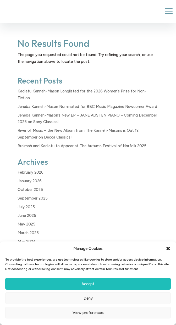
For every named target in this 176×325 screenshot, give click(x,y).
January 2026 (30, 181)
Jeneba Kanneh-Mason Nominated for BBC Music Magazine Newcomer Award (87, 106)
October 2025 (30, 189)
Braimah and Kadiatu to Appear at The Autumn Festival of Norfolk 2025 (82, 146)
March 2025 (28, 232)
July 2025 (26, 207)
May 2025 (26, 224)
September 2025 (33, 198)
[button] (168, 248)
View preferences (88, 312)
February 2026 (30, 172)
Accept (88, 284)
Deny (88, 298)
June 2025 (27, 215)
